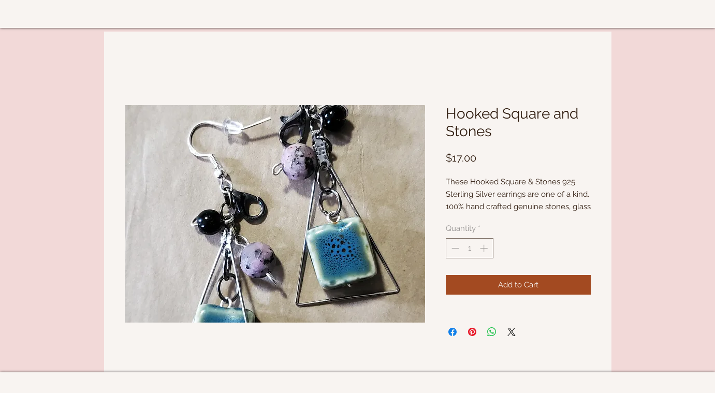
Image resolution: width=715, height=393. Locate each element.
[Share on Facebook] (452, 332)
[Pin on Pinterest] (472, 332)
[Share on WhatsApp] (492, 332)
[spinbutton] (469, 248)
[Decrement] (454, 248)
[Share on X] (511, 332)
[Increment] (485, 248)
